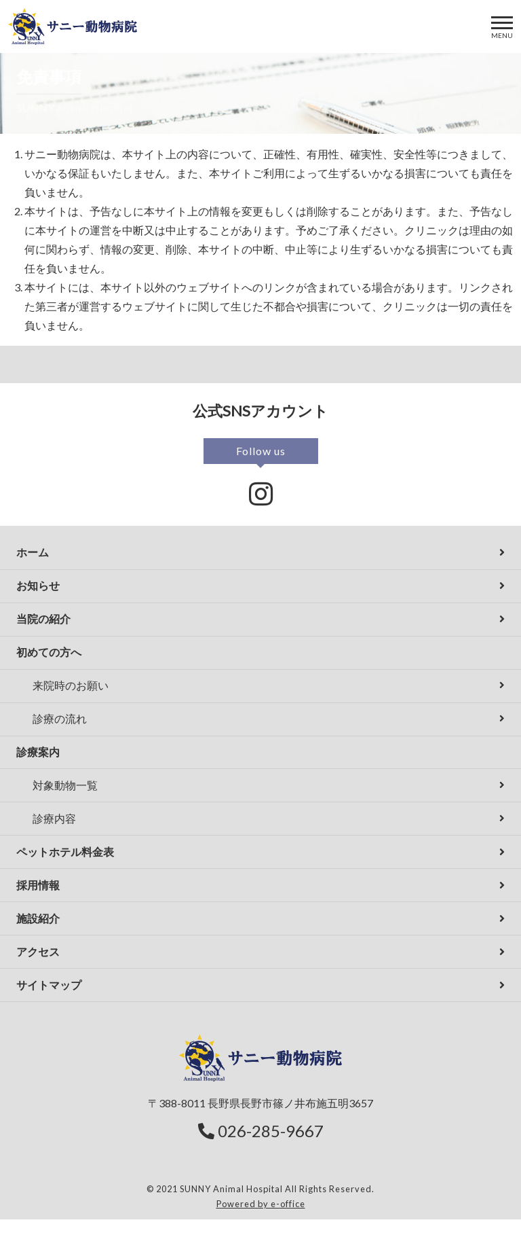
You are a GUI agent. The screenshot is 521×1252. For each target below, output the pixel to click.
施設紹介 (38, 918)
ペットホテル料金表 (65, 851)
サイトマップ (48, 984)
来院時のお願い (71, 685)
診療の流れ (60, 718)
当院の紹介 (43, 618)
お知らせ (38, 585)
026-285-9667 (261, 1131)
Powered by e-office (260, 1203)
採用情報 (38, 884)
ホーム (32, 551)
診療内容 (54, 818)
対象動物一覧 (65, 785)
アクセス (38, 951)
